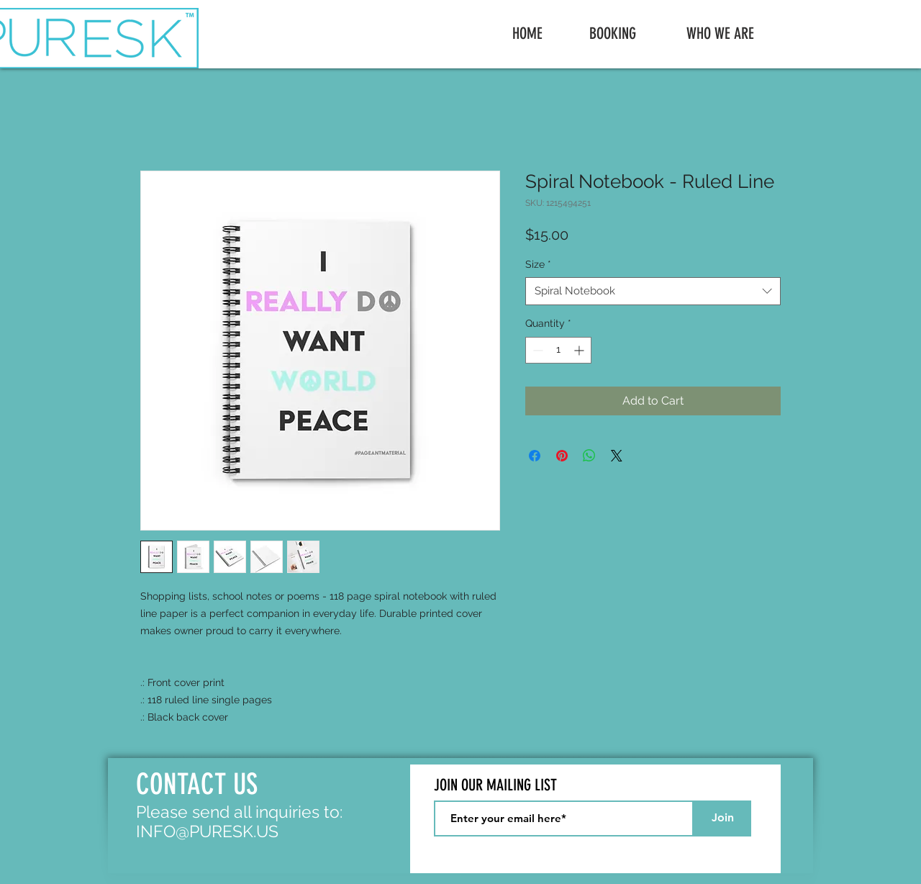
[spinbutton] (558, 350)
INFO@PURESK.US (207, 831)
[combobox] (653, 291)
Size (538, 264)
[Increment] (580, 350)
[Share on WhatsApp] (589, 455)
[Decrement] (536, 350)
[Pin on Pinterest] (562, 455)
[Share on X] (616, 455)
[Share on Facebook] (534, 455)
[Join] (722, 818)
